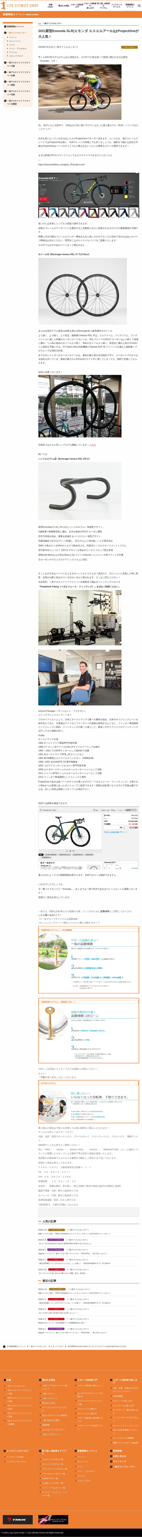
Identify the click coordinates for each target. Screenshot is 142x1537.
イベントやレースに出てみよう (125, 1419)
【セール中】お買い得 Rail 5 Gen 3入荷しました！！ (63, 1313)
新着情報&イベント (15, 26)
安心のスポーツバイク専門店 (54, 1415)
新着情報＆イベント (130, 5)
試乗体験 (46, 1425)
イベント (13, 37)
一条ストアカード (49, 1398)
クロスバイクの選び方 (87, 1409)
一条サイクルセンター (16, 33)
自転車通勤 (118, 1396)
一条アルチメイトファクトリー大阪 (18, 64)
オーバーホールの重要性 (123, 1438)
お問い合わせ (119, 1456)
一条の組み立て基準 (50, 1420)
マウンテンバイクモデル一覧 (54, 1469)
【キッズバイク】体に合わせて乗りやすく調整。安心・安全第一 (68, 1273)
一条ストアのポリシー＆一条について (54, 1387)
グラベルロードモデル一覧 (53, 1474)
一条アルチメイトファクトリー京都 (18, 74)
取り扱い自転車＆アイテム (103, 5)
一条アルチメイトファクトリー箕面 (18, 83)
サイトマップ (119, 1461)
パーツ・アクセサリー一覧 (53, 1488)
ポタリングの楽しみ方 (122, 1401)
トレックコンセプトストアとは (54, 1409)
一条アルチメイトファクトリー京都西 (18, 102)
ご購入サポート (48, 1394)
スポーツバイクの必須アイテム (90, 1427)
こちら (92, 445)
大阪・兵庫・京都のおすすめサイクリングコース (125, 1390)
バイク (12, 45)
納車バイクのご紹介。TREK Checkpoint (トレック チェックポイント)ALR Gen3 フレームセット (83, 1233)
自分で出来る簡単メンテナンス (125, 1431)
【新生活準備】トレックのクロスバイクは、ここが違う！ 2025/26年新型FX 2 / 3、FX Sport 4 (82, 1263)
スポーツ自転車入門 (77, 5)
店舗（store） (50, 5)
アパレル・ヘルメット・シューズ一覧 (54, 1494)
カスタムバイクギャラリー (53, 1430)
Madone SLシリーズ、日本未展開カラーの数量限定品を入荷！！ (68, 1322)
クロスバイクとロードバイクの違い (90, 1402)
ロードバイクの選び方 (87, 1413)
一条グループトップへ (124, 1467)
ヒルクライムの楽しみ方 (123, 1405)
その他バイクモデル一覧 (52, 1483)
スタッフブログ (16, 56)
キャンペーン (15, 41)
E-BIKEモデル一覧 (50, 1478)
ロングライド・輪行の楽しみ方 (125, 1411)
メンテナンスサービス (116, 5)
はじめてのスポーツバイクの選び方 (90, 1395)
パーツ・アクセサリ (18, 48)
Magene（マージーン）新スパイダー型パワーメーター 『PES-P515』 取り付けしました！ (81, 1253)
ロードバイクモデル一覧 (52, 1464)
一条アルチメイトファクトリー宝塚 (18, 93)
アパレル (13, 52)
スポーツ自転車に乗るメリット (90, 1387)
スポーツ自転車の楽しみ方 (90, 5)
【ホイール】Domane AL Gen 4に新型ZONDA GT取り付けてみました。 (72, 1243)
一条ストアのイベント (51, 1434)
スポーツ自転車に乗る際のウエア (90, 1419)
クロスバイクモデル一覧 (52, 1459)
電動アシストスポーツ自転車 (125, 1443)
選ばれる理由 (63, 6)
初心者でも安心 (48, 1403)
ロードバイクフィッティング (125, 1425)
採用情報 (117, 1451)
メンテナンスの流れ (15, 1457)
